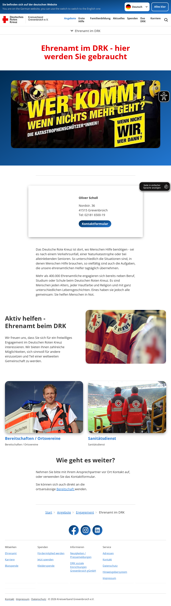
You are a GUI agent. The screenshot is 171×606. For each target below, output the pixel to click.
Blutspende (11, 565)
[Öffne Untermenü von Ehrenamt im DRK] (85, 30)
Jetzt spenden (45, 559)
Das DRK (143, 20)
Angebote (70, 18)
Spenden (132, 18)
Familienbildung (100, 18)
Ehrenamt (11, 553)
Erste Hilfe (81, 20)
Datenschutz (110, 565)
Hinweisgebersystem (115, 572)
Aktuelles (119, 18)
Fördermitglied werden (50, 553)
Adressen (108, 553)
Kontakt (107, 559)
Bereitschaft (65, 489)
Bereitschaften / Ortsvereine (33, 438)
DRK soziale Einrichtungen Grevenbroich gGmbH (83, 567)
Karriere (155, 18)
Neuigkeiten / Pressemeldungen (80, 555)
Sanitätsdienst (102, 438)
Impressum (109, 578)
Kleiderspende (45, 565)
